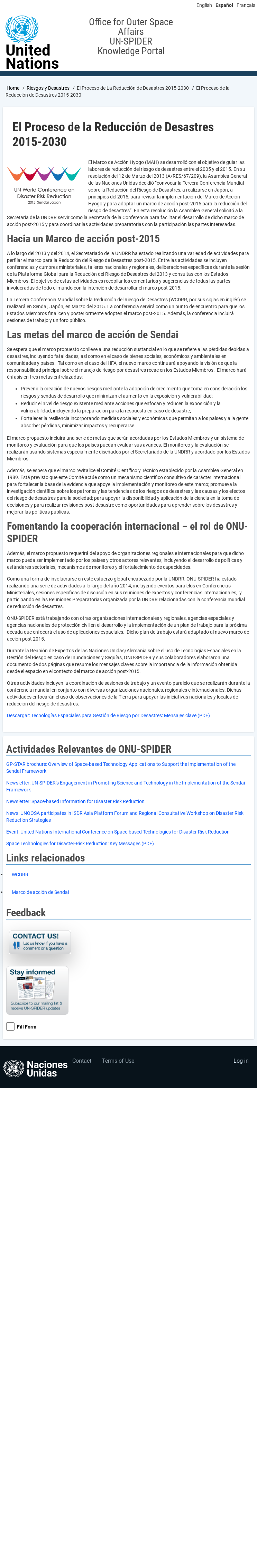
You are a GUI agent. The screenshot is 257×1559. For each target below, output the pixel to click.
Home (13, 88)
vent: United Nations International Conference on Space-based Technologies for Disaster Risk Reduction (119, 832)
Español (224, 5)
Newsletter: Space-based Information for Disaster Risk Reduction (75, 801)
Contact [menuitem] (81, 1061)
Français (246, 5)
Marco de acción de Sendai (40, 892)
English (204, 5)
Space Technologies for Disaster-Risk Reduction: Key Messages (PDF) (80, 843)
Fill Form (26, 1027)
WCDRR (20, 874)
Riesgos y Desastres (48, 88)
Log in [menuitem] (241, 1061)
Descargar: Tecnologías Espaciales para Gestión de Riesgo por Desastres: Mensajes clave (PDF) (108, 715)
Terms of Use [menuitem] (118, 1061)
